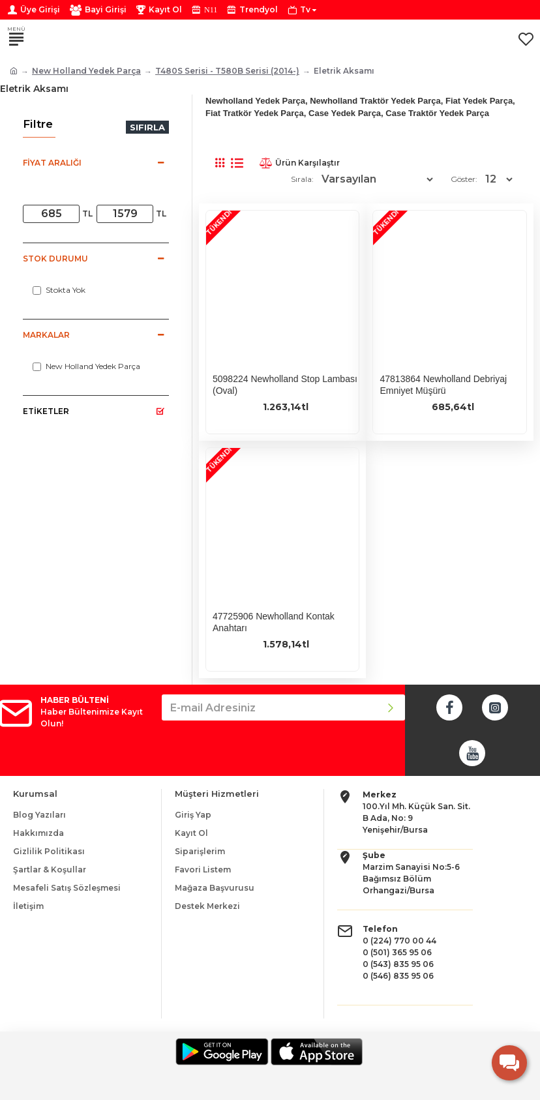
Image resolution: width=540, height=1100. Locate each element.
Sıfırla (147, 127)
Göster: (464, 179)
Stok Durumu (55, 258)
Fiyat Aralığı (52, 163)
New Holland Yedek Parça (86, 71)
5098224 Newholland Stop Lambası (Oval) (285, 385)
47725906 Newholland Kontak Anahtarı (274, 622)
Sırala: (302, 179)
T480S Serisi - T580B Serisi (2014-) (227, 71)
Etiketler (46, 411)
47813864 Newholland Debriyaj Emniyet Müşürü (443, 385)
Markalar (46, 335)
